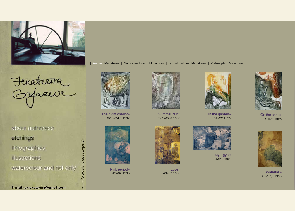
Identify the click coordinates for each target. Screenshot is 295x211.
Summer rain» (169, 114)
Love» (175, 169)
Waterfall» (274, 172)
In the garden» (219, 114)
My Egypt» (223, 155)
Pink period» (120, 169)
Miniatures (111, 63)
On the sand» (271, 115)
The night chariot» (116, 114)
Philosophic (219, 63)
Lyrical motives (178, 63)
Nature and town (136, 63)
